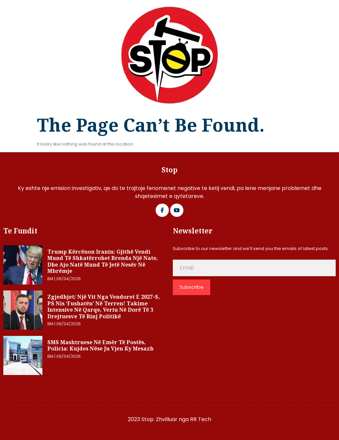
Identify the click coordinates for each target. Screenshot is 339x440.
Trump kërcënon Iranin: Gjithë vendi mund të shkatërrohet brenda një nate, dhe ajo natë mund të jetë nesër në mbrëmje (102, 261)
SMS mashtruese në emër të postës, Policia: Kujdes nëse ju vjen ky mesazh (100, 345)
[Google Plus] (176, 210)
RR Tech (200, 419)
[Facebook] (162, 210)
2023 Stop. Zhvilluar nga (159, 419)
